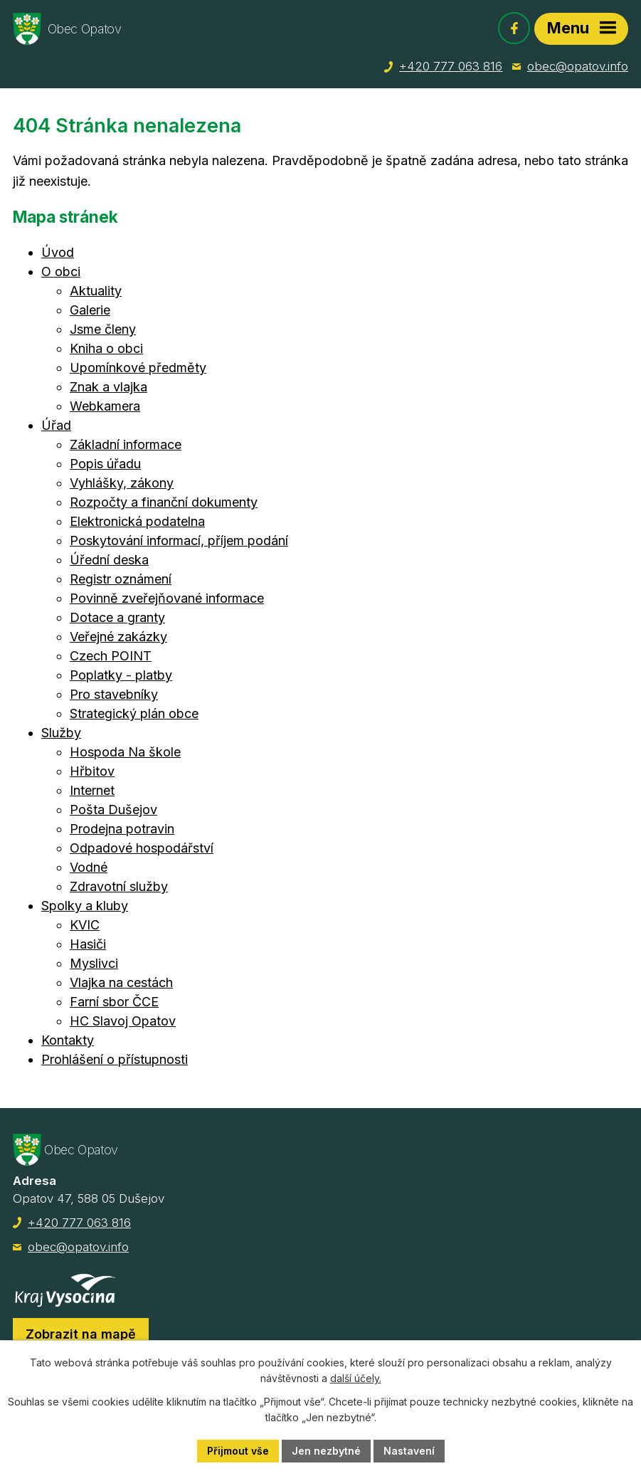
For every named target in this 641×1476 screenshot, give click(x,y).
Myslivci (94, 963)
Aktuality (96, 290)
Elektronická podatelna (137, 521)
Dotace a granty (117, 617)
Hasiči (88, 944)
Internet (92, 790)
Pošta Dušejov (113, 809)
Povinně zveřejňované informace (167, 598)
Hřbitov (92, 771)
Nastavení (409, 1451)
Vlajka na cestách (121, 982)
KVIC (85, 924)
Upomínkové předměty (138, 367)
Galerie (90, 309)
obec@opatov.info (577, 66)
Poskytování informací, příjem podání (179, 540)
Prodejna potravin (122, 828)
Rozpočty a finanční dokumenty (164, 502)
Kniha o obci (106, 348)
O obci (60, 271)
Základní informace (125, 444)
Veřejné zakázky (118, 636)
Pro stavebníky (114, 694)
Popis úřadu (105, 463)
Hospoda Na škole (125, 751)
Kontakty (67, 1040)
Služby (61, 732)
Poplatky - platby (121, 675)
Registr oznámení (120, 578)
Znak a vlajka (108, 386)
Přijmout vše (238, 1451)
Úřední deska (109, 559)
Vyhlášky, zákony (122, 482)
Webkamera (105, 406)
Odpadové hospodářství (141, 847)
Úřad (56, 425)
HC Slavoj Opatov (123, 1020)
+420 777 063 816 (450, 66)
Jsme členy (103, 329)
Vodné (88, 867)
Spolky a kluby (84, 905)
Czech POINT (111, 655)
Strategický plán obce (134, 713)
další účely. (355, 1379)
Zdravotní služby (119, 886)
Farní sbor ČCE (114, 1001)
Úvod (57, 252)
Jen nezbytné (326, 1451)
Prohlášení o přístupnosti (114, 1059)
